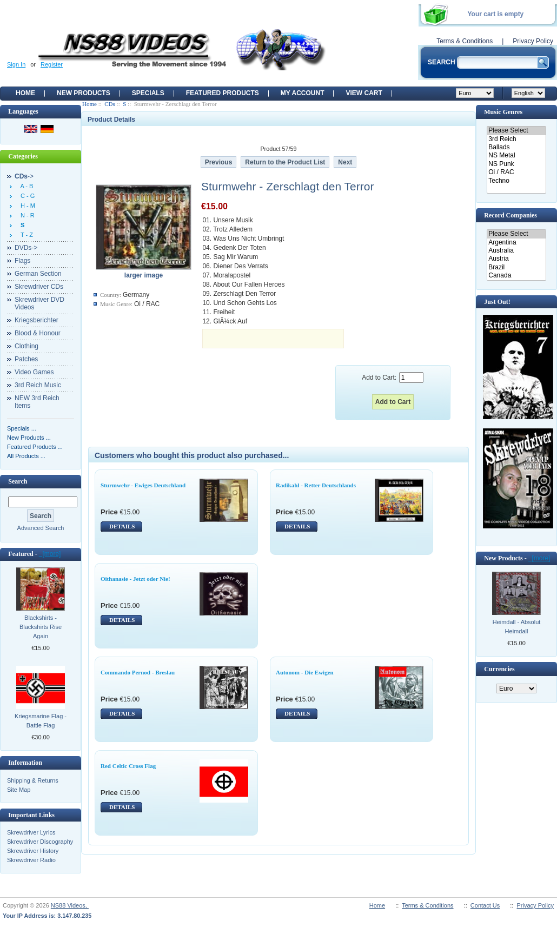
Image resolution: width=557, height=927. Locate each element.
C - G (26, 196)
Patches (26, 359)
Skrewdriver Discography (40, 841)
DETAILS (122, 526)
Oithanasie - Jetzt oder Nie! (135, 578)
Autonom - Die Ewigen (305, 672)
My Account (302, 93)
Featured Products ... (35, 446)
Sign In (16, 64)
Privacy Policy (533, 41)
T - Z (25, 234)
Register (52, 64)
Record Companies (510, 215)
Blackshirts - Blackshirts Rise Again (40, 626)
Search (17, 481)
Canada (516, 276)
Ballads (516, 147)
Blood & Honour (38, 333)
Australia (516, 251)
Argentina (516, 243)
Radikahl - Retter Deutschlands (316, 485)
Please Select (516, 131)
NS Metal (516, 155)
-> (24, 176)
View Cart (364, 93)
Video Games (34, 372)
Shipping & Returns (32, 780)
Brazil (516, 267)
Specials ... (21, 428)
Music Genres (503, 112)
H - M (26, 205)
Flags (22, 260)
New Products (83, 93)
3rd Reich (516, 139)
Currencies (499, 669)
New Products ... (29, 437)
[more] (50, 554)
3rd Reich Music (38, 385)
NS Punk (516, 164)
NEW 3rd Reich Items (37, 401)
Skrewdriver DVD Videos (39, 303)
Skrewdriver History (32, 850)
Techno (516, 181)
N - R (26, 215)
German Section (38, 273)
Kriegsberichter (36, 320)
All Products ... (26, 456)
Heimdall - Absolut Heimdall (517, 626)
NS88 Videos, (70, 905)
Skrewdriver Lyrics (31, 832)
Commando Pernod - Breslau (138, 672)
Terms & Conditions (464, 41)
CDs (109, 104)
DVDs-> (26, 247)
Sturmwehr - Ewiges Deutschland (143, 485)
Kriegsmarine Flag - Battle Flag (41, 721)
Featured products (222, 93)
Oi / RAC (516, 172)
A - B (25, 186)
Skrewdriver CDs (39, 286)
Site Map (18, 789)
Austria (516, 259)
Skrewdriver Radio (31, 860)
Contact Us (485, 905)
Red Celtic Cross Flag (128, 766)
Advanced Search (40, 528)
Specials (148, 93)
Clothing (26, 346)
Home (25, 93)
